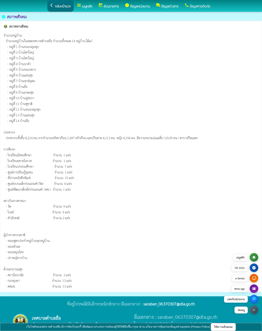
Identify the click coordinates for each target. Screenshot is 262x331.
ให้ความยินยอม (223, 326)
